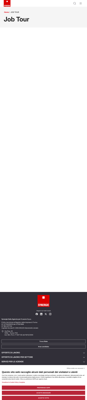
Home (6, 12)
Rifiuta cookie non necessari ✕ (76, 368)
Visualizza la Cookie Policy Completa (13, 382)
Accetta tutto (43, 398)
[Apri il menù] (80, 3)
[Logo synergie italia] (7, 3)
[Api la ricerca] (74, 3)
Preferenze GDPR (43, 387)
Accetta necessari (43, 393)
